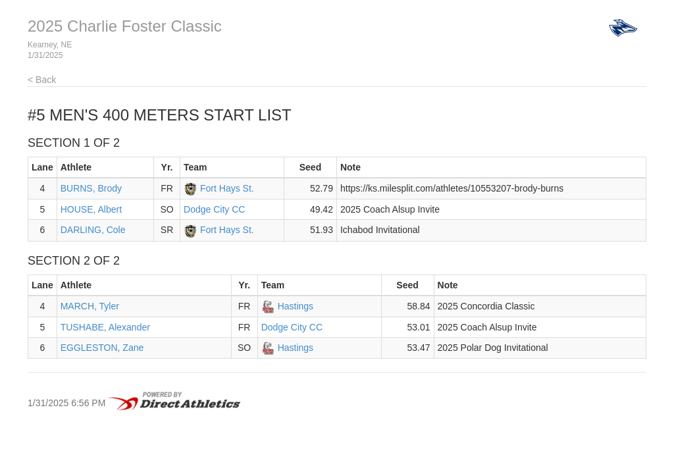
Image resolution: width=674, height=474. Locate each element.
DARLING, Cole (93, 229)
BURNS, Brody (91, 188)
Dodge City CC (214, 209)
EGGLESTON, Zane (102, 347)
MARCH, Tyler (90, 306)
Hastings (295, 306)
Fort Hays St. (227, 188)
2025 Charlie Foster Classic (125, 26)
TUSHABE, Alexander (105, 327)
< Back (42, 79)
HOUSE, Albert (91, 209)
